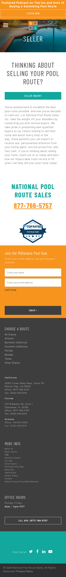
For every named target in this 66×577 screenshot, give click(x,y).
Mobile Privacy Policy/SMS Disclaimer (22, 481)
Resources (9, 470)
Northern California (16, 342)
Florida (9, 350)
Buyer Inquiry (11, 452)
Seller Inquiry (33, 95)
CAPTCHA (10, 290)
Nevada (9, 354)
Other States (12, 362)
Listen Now (33, 13)
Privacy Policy (24, 571)
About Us (9, 449)
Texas (8, 358)
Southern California (16, 346)
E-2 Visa (8, 461)
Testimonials (10, 473)
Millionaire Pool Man (14, 467)
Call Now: (33, 520)
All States (10, 334)
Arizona (9, 338)
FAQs (7, 455)
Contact (8, 479)
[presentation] (28, 298)
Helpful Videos (11, 476)
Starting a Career (12, 458)
